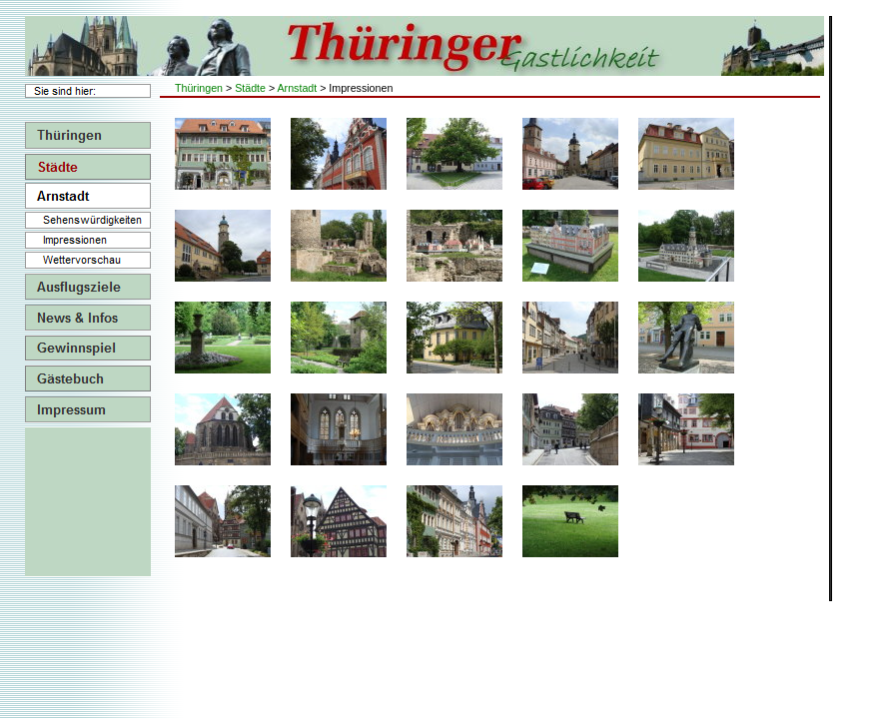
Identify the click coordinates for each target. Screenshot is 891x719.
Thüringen (199, 88)
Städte (250, 88)
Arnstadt (298, 88)
